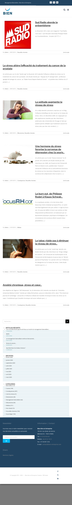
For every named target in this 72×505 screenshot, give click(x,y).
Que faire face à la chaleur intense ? (16, 348)
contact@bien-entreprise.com (51, 444)
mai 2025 (8, 371)
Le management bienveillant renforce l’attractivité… (20, 338)
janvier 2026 (9, 360)
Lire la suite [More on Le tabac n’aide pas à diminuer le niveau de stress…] (66, 272)
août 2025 (9, 366)
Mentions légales (8, 455)
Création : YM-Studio (42, 475)
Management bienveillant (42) (14, 400)
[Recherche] (67, 321)
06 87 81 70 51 (47, 439)
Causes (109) (9, 388)
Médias (19, 227)
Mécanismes (20, 133)
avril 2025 (8, 374)
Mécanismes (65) (10, 402)
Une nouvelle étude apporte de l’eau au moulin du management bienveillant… (27, 329)
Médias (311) (9, 405)
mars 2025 (9, 377)
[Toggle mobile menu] (68, 10)
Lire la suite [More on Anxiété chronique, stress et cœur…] (66, 305)
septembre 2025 (10, 363)
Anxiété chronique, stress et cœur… (22, 285)
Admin (6, 52)
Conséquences (21, 180)
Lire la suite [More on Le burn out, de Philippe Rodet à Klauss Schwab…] (66, 227)
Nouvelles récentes (22, 52)
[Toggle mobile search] (64, 10)
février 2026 (9, 357)
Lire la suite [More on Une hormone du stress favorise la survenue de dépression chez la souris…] (66, 180)
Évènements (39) (10, 397)
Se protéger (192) (11, 414)
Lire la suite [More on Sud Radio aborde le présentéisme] (66, 52)
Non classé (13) (10, 408)
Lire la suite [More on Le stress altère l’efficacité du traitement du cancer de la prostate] (66, 89)
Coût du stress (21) (11, 394)
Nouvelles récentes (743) (13, 411)
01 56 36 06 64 (44, 436)
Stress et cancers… (11, 343)
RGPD (7, 334)
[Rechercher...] (34, 321)
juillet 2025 (9, 369)
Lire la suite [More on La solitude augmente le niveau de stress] (66, 133)
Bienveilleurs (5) (10, 385)
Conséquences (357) (11, 391)
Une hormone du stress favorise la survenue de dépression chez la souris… (49, 149)
